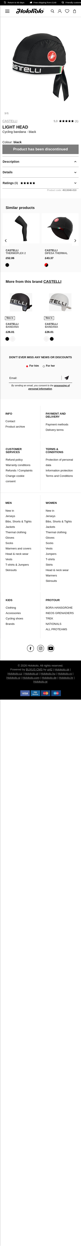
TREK (49, 618)
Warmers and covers (18, 548)
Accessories (13, 613)
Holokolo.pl (31, 673)
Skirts (49, 564)
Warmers (51, 575)
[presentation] (5, 240)
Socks (9, 543)
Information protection (59, 470)
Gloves (9, 537)
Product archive (15, 426)
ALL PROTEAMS (56, 629)
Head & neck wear (16, 553)
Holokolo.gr (40, 681)
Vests (8, 559)
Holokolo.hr (66, 677)
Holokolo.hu (48, 673)
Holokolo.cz (15, 673)
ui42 (49, 669)
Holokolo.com (31, 677)
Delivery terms (55, 429)
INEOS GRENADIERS (60, 613)
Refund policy (14, 459)
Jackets (10, 526)
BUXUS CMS (34, 669)
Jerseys (10, 516)
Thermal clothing (15, 532)
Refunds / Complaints (19, 470)
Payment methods (57, 424)
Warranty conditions (18, 465)
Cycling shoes (14, 618)
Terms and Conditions (59, 475)
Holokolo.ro (65, 673)
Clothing (11, 607)
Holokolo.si (13, 677)
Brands (10, 623)
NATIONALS (54, 623)
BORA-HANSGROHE (59, 607)
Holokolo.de (49, 677)
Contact (10, 421)
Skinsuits (11, 570)
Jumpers (51, 553)
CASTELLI (9, 121)
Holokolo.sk (62, 669)
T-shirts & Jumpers (17, 564)
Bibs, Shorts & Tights (18, 521)
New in (9, 510)
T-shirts (50, 559)
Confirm (66, 378)
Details (8, 172)
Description (11, 161)
